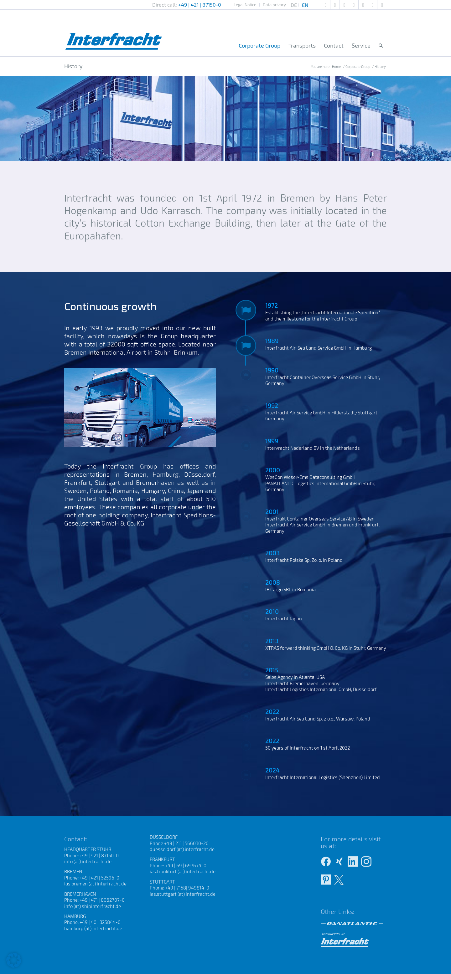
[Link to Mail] (325, 4)
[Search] (381, 45)
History (73, 66)
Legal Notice (245, 4)
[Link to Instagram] (363, 4)
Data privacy (274, 4)
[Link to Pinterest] (335, 4)
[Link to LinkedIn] (372, 4)
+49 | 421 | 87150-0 (199, 5)
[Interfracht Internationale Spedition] (113, 32)
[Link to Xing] (344, 4)
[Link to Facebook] (353, 4)
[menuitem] (245, 5)
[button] (14, 960)
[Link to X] (382, 4)
